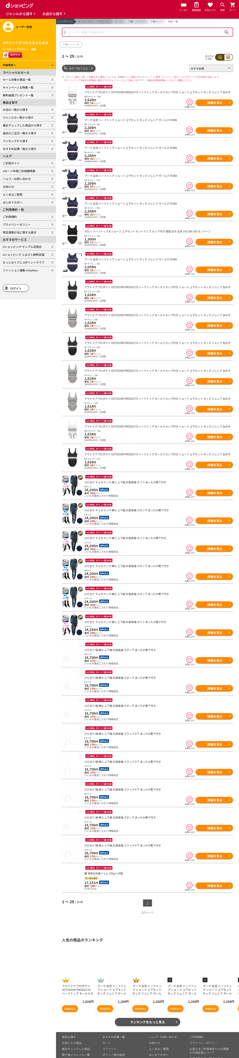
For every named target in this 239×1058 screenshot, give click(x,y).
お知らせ (8, 187)
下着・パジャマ (136, 21)
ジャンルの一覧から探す (18, 117)
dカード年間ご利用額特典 (19, 171)
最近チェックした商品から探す (22, 125)
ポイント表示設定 (114, 1027)
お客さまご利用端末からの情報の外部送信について (209, 1023)
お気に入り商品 (72, 1015)
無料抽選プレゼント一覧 (18, 95)
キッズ (118, 21)
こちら (105, 1045)
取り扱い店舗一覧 (73, 1033)
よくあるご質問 (12, 194)
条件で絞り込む (79, 68)
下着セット (156, 21)
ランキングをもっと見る (147, 994)
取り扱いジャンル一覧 (76, 1027)
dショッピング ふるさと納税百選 (23, 254)
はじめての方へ (12, 202)
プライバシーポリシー (17, 224)
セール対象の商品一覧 (17, 80)
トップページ (65, 21)
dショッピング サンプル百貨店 (22, 247)
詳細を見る (214, 102)
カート (107, 1015)
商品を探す (69, 1009)
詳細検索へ (9, 65)
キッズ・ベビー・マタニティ (93, 21)
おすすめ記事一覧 (114, 1009)
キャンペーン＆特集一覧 (18, 87)
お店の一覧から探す (15, 110)
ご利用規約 (10, 217)
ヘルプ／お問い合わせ (17, 179)
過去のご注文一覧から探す (19, 133)
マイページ (110, 1021)
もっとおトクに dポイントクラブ (23, 262)
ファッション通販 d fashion (20, 270)
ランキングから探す (15, 141)
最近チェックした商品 (76, 1021)
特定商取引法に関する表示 (19, 232)
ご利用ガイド (11, 163)
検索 (226, 32)
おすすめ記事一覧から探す (19, 149)
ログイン (15, 288)
